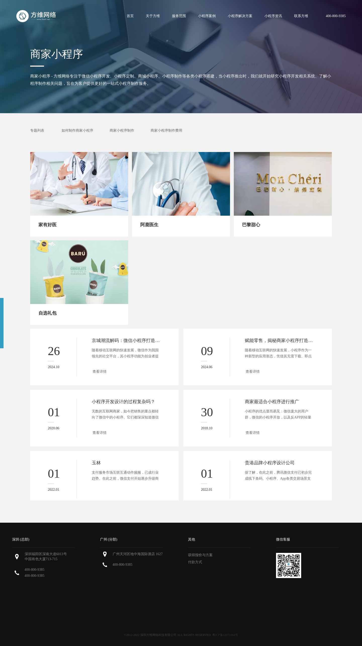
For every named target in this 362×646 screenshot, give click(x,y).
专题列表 (37, 130)
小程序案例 (207, 16)
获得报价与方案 (200, 555)
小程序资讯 (273, 16)
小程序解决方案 (240, 16)
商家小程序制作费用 (166, 130)
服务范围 (179, 16)
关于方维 (153, 16)
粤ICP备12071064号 (225, 635)
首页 (130, 16)
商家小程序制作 (122, 130)
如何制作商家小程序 (77, 130)
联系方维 (301, 16)
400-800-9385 (34, 570)
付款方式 (195, 562)
